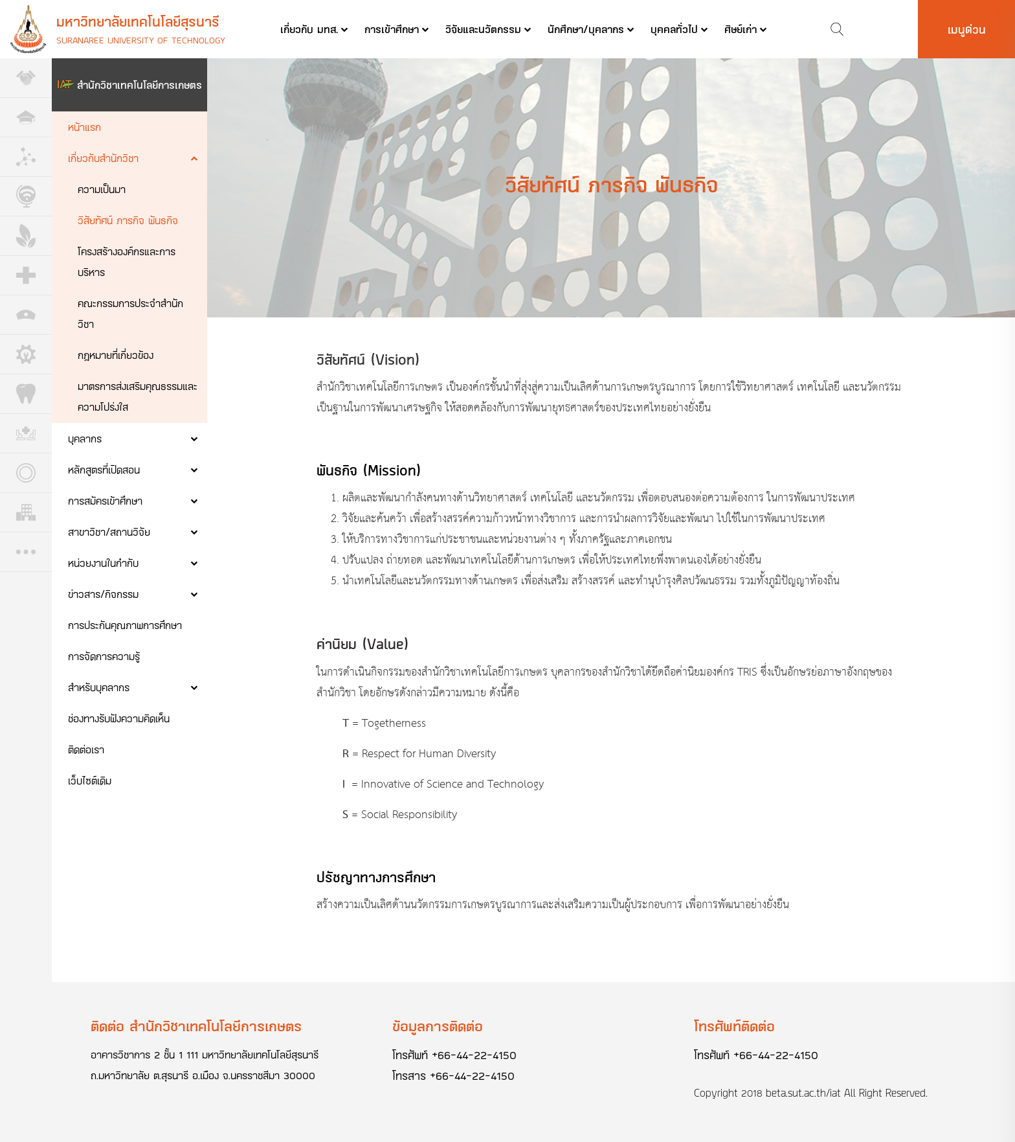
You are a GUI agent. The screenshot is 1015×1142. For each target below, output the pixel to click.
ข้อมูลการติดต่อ (437, 1025)
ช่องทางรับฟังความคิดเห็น (119, 718)
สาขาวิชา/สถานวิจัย (109, 531)
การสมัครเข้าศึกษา (105, 500)
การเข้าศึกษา (391, 29)
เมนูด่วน (967, 29)
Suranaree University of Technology (140, 39)
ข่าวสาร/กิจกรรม (103, 593)
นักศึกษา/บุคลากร (586, 29)
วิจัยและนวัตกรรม (483, 29)
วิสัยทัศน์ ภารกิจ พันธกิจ (128, 220)
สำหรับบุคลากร (98, 687)
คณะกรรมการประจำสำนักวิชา (130, 313)
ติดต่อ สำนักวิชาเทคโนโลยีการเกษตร (196, 1025)
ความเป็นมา (102, 189)
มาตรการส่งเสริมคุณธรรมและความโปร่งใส (137, 396)
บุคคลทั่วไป (674, 29)
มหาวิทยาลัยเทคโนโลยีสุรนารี (137, 21)
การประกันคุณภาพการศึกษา (125, 625)
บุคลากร (85, 438)
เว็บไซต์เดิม (89, 780)
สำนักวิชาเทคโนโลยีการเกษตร (139, 84)
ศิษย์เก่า (740, 29)
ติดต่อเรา (86, 749)
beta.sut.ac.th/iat (803, 1092)
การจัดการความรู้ (104, 656)
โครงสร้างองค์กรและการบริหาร (126, 261)
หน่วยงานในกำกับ (103, 562)
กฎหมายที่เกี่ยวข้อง (115, 354)
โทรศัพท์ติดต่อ (734, 1025)
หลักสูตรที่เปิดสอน (104, 469)
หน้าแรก (84, 126)
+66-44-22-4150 (474, 1054)
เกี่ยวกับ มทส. (309, 29)
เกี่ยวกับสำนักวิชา (103, 158)
